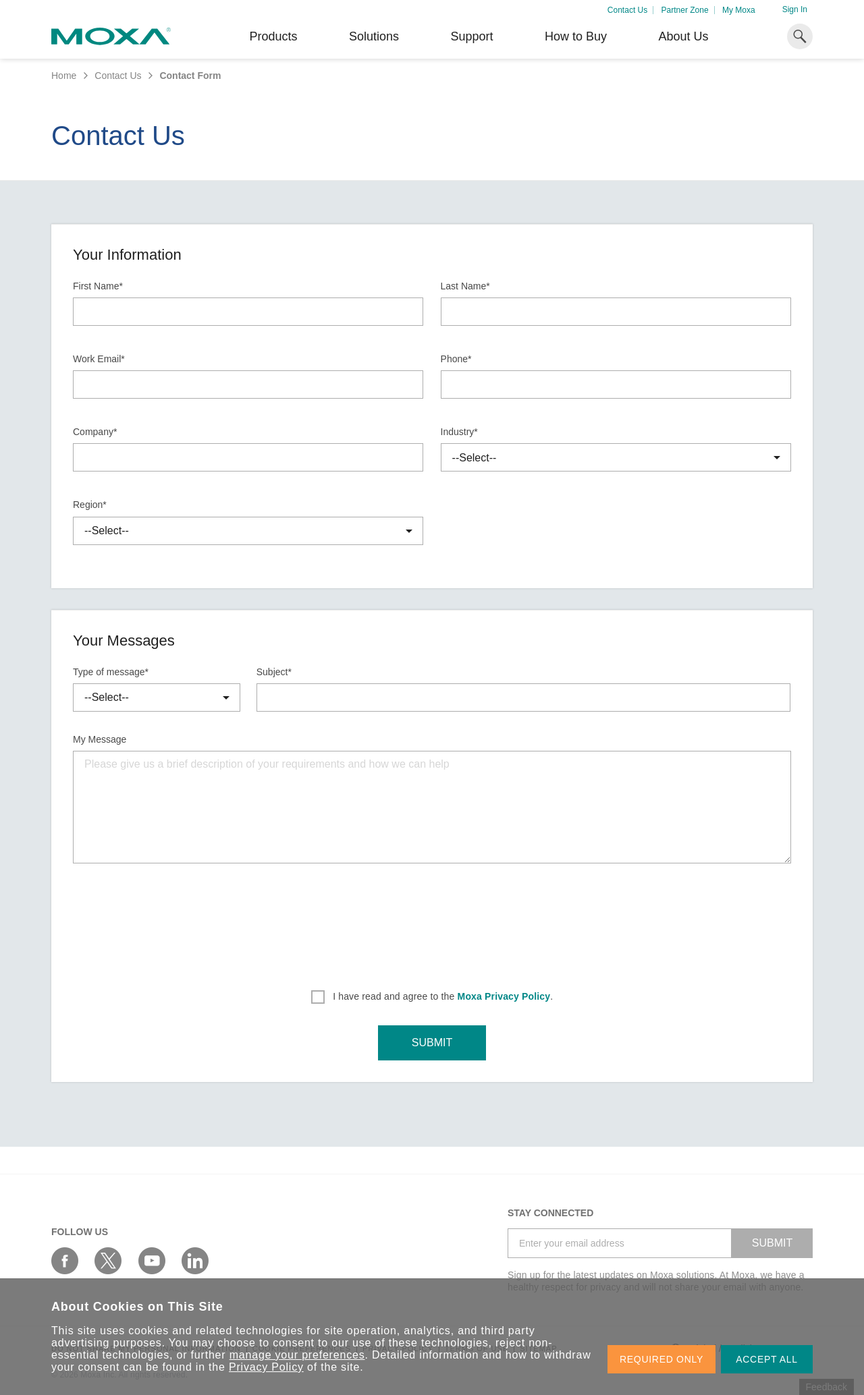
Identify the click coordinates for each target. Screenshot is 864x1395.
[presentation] (432, 922)
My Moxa (738, 10)
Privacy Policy (266, 1367)
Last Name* (465, 286)
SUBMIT (432, 1042)
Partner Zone (685, 10)
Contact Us (627, 10)
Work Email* (99, 358)
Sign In (794, 9)
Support (471, 36)
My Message (99, 739)
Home (63, 75)
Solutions (374, 36)
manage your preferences (297, 1355)
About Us (683, 36)
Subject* (274, 671)
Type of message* (110, 671)
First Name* (98, 286)
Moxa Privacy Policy (504, 996)
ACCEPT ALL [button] (767, 1359)
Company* (95, 431)
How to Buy (576, 36)
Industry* (459, 431)
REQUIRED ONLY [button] (661, 1359)
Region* (90, 504)
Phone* (456, 358)
